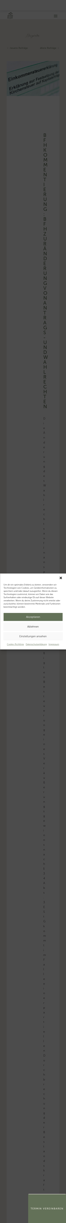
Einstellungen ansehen (33, 636)
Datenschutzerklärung (36, 644)
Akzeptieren (33, 617)
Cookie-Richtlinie (15, 644)
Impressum (54, 644)
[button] (60, 578)
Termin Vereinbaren (47, 1208)
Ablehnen (33, 626)
